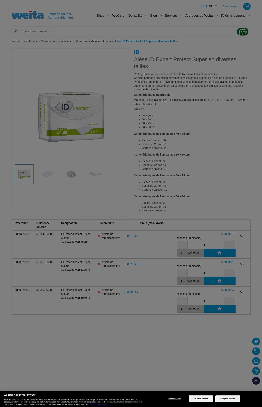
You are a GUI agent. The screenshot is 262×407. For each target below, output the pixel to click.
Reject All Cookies (201, 399)
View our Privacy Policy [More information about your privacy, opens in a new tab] (98, 404)
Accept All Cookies (227, 399)
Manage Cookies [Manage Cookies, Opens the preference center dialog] (174, 399)
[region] (131, 399)
